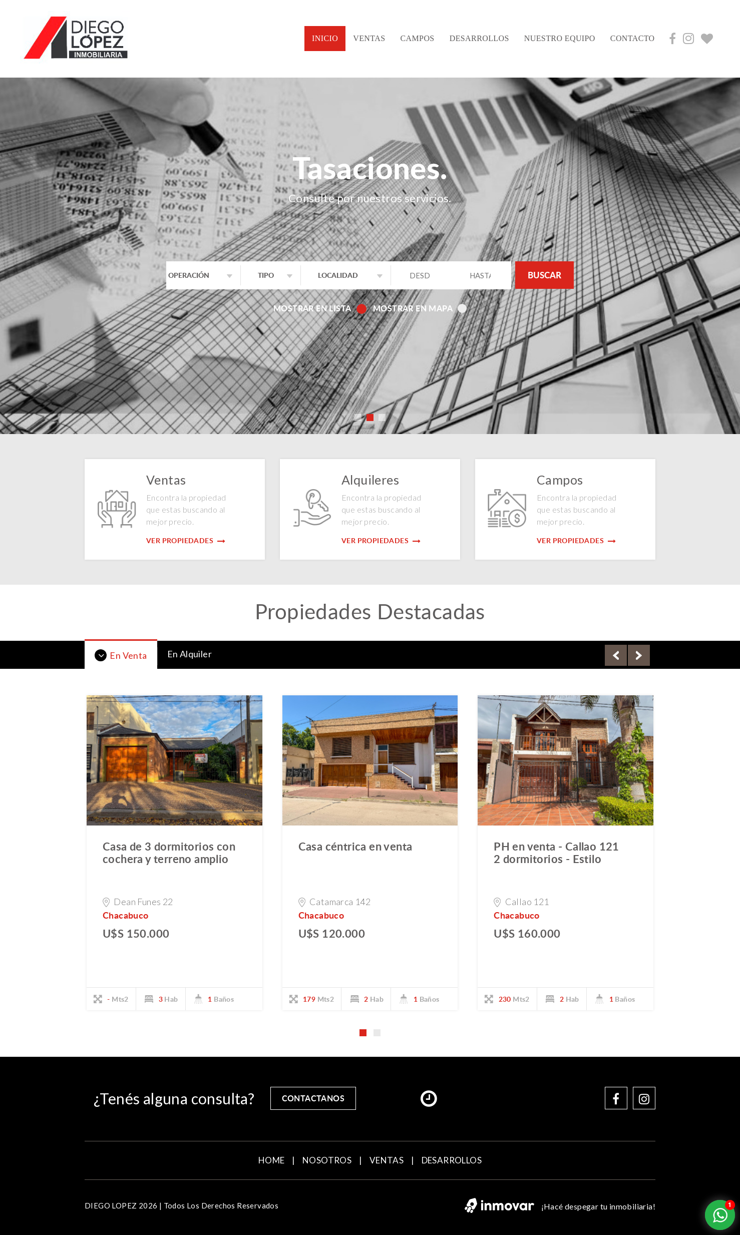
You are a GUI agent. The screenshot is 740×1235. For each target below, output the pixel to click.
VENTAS (369, 38)
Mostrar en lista (319, 308)
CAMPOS (417, 38)
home (271, 1160)
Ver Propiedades (186, 540)
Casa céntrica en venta (355, 846)
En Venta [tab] (121, 655)
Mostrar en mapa (420, 308)
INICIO (328, 37)
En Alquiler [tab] (189, 653)
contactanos (313, 1098)
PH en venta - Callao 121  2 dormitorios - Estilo (562, 852)
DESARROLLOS (479, 38)
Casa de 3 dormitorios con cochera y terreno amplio (169, 852)
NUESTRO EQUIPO (559, 38)
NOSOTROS (326, 1160)
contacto (632, 38)
